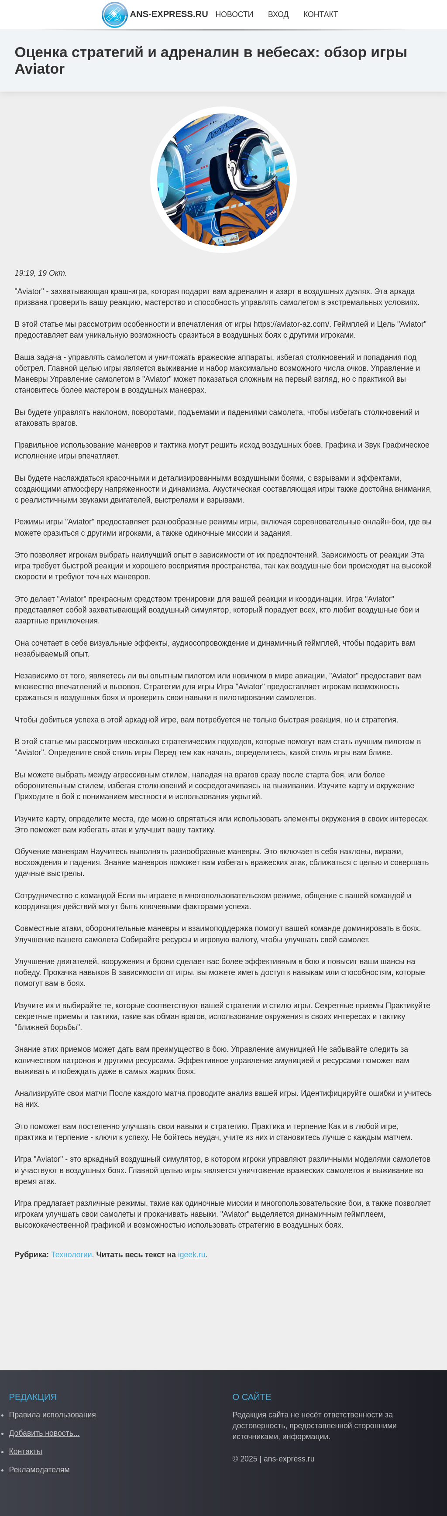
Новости (235, 14)
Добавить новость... (44, 1433)
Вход (278, 14)
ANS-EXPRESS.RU (155, 14)
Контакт (320, 14)
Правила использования (52, 1414)
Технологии (71, 1254)
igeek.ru (192, 1254)
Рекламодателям (39, 1469)
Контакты (25, 1451)
